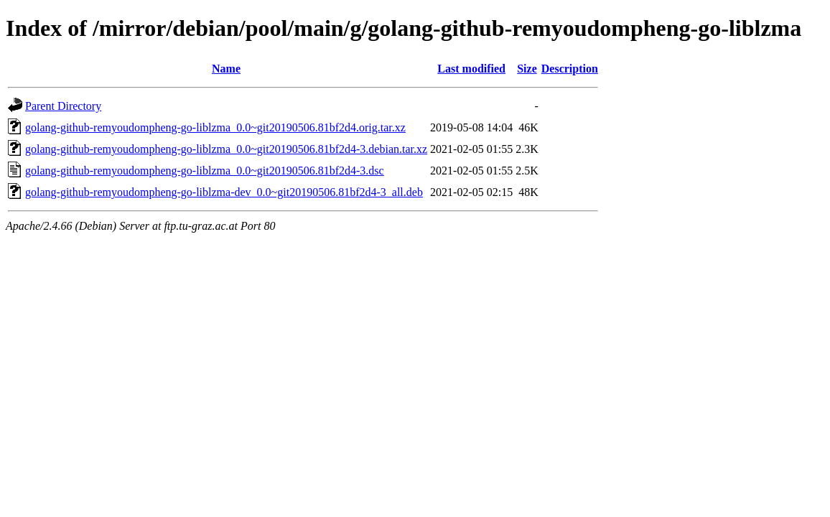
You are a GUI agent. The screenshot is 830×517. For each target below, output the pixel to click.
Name (226, 68)
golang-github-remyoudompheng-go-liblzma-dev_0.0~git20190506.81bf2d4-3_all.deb (224, 192)
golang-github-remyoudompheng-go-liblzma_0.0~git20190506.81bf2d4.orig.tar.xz (215, 127)
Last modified (471, 68)
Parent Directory (63, 106)
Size (527, 68)
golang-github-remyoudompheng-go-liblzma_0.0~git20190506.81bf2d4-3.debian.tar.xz (226, 149)
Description (569, 68)
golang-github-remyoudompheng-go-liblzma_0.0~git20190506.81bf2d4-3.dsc (204, 170)
